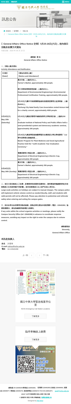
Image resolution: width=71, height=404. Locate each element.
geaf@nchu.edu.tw (62, 391)
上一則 (25, 255)
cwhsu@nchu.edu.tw (16, 246)
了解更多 (35, 316)
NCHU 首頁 (5, 2)
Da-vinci (40, 401)
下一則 (46, 255)
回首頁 (8, 31)
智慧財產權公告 (46, 397)
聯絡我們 (14, 2)
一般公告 (25, 31)
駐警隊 (16, 31)
